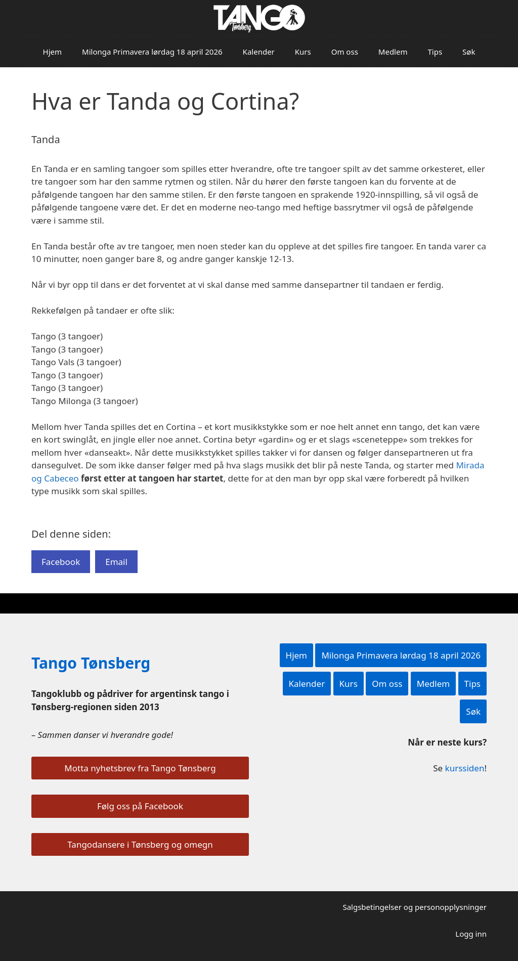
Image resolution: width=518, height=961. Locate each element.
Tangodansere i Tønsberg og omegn (139, 844)
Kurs (303, 52)
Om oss (344, 52)
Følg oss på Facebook (140, 806)
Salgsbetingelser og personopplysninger (414, 907)
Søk (468, 52)
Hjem (52, 52)
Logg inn (471, 934)
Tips (434, 52)
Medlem (393, 52)
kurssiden (465, 768)
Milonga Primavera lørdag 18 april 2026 (152, 52)
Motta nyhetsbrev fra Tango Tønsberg (139, 768)
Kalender (259, 52)
